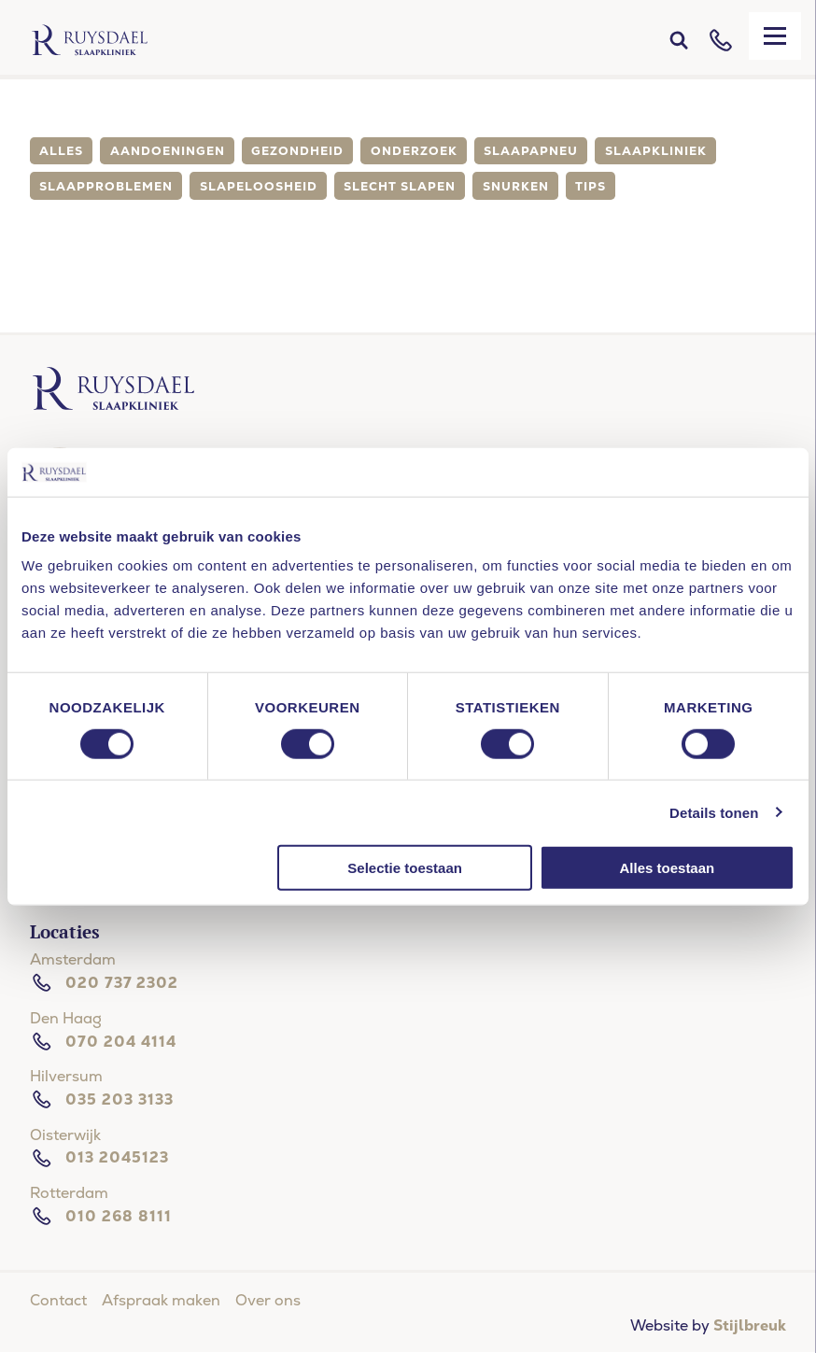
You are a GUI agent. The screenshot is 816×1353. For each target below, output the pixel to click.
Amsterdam (73, 959)
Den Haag (66, 1018)
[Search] (679, 40)
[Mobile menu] (775, 36)
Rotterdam (69, 1193)
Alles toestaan (667, 868)
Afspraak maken (161, 1300)
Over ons (268, 1300)
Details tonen (713, 812)
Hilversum (66, 1076)
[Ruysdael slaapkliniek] (113, 406)
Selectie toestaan (404, 868)
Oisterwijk (65, 1135)
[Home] (89, 40)
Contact (58, 1300)
